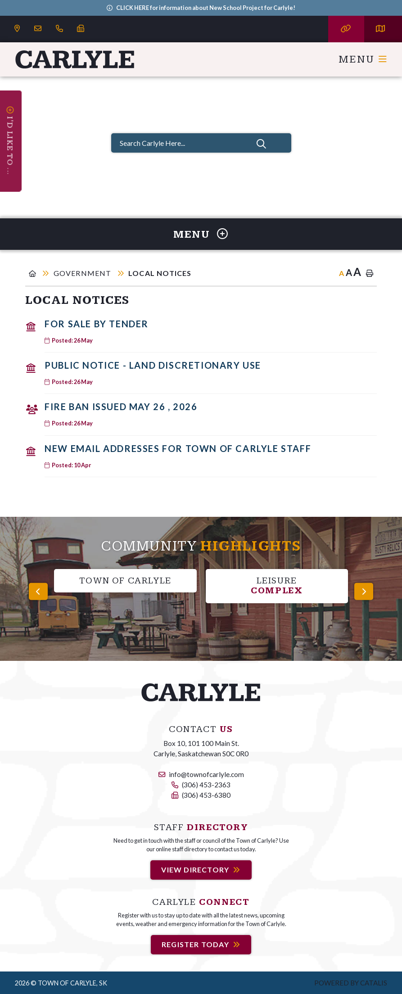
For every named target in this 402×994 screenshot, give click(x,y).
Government (83, 273)
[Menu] (363, 59)
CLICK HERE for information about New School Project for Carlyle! (205, 7)
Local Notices (160, 273)
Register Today (195, 944)
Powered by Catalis (350, 983)
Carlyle (75, 59)
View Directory (195, 869)
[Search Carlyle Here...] (201, 143)
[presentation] (38, 591)
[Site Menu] (201, 234)
